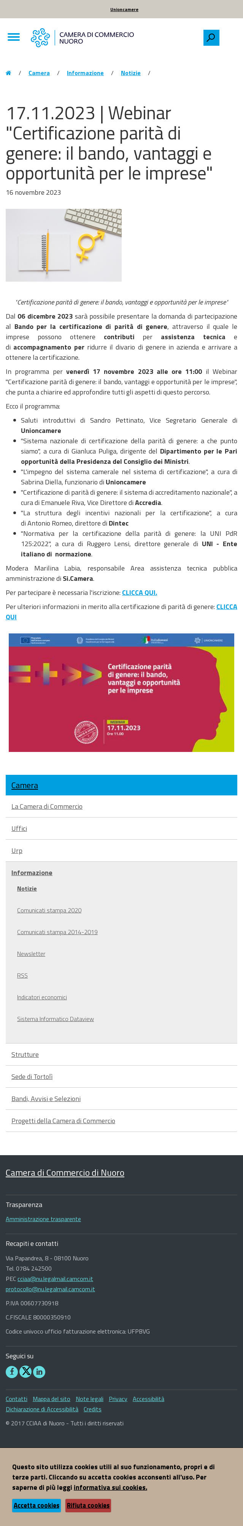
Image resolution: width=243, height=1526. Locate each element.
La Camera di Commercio (47, 806)
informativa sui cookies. (110, 1487)
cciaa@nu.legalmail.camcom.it (55, 1278)
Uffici (19, 828)
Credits (93, 1409)
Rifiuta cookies (88, 1505)
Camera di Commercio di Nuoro (65, 1172)
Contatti (16, 1398)
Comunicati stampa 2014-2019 (57, 931)
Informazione (85, 72)
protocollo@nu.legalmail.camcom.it (50, 1289)
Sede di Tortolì (31, 1076)
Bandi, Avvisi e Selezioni (46, 1098)
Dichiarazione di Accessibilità (42, 1409)
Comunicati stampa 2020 (49, 910)
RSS (22, 975)
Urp (16, 850)
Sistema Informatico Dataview (55, 1018)
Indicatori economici (42, 997)
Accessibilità (148, 1398)
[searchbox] (228, 35)
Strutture (25, 1054)
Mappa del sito (51, 1398)
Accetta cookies (36, 1505)
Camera (39, 72)
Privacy (118, 1398)
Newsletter (31, 953)
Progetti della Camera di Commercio (63, 1121)
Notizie (131, 72)
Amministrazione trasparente (43, 1218)
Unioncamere (124, 9)
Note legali (89, 1398)
